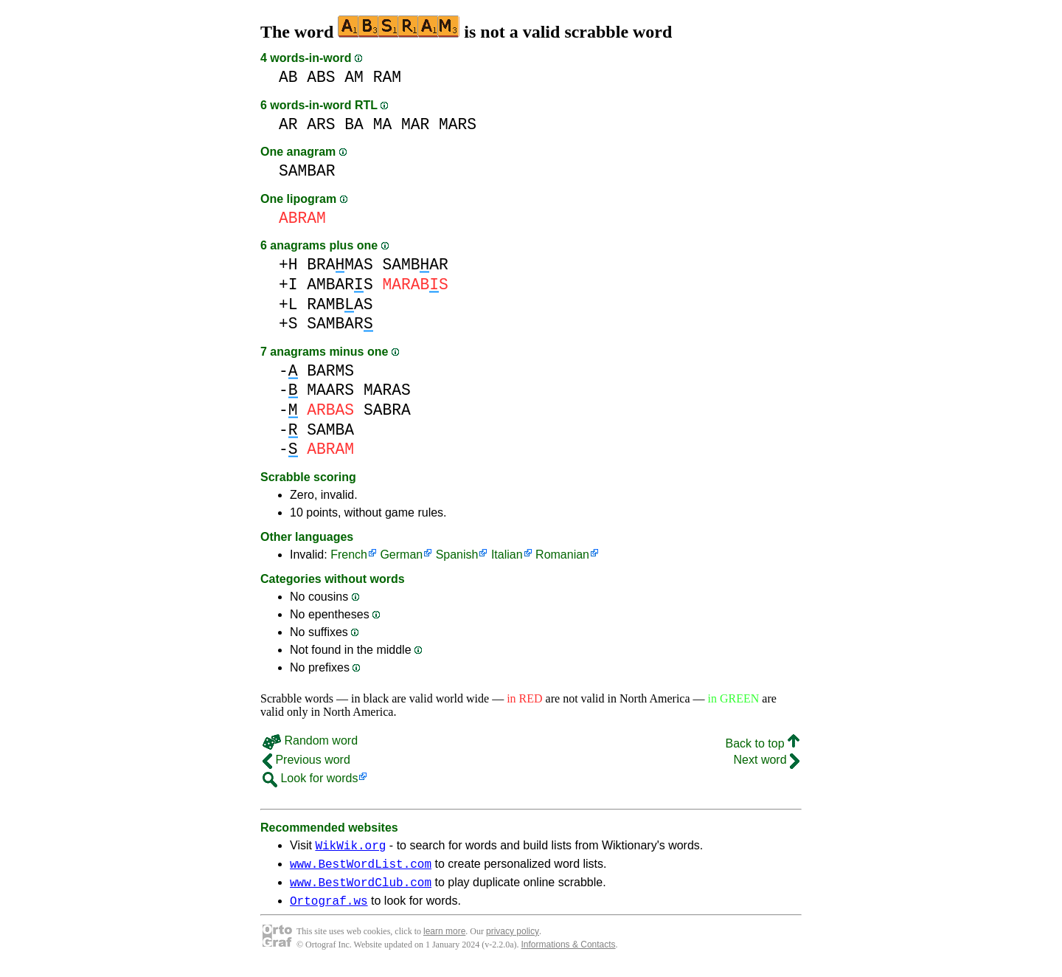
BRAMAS (339, 264)
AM (354, 77)
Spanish (457, 554)
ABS (321, 77)
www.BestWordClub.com (360, 888)
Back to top (763, 743)
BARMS (330, 371)
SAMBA (330, 430)
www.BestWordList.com (360, 868)
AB (288, 77)
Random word (310, 740)
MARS (457, 124)
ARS (321, 124)
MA (382, 124)
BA (354, 124)
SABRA (387, 410)
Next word (766, 759)
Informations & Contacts (568, 953)
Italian (507, 554)
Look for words (310, 778)
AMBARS (339, 284)
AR (288, 124)
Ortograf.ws (329, 909)
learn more (444, 940)
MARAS (387, 390)
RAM (387, 77)
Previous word (306, 759)
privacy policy (512, 940)
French (348, 554)
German (401, 554)
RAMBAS (339, 304)
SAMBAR (307, 171)
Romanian (562, 554)
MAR (415, 124)
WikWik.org (350, 847)
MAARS (330, 390)
